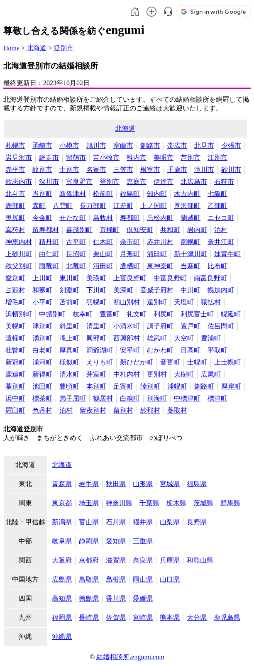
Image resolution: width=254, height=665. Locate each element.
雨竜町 (49, 265)
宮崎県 (143, 617)
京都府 (89, 560)
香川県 (116, 598)
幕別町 (15, 386)
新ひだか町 (136, 362)
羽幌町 (96, 302)
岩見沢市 (18, 157)
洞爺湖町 (99, 350)
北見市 (204, 145)
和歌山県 (200, 560)
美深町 (123, 289)
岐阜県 (62, 541)
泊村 (220, 229)
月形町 (130, 253)
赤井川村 (160, 241)
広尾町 (211, 374)
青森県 (62, 483)
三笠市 (123, 169)
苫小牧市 (106, 157)
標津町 (217, 398)
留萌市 (76, 157)
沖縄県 (62, 636)
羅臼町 (15, 410)
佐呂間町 (221, 326)
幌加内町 (221, 289)
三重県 (143, 541)
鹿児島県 (227, 617)
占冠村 (15, 289)
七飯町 (217, 193)
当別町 (42, 193)
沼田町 (103, 265)
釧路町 (204, 386)
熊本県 (170, 617)
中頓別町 (52, 314)
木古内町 (187, 193)
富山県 (89, 522)
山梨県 (170, 522)
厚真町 (69, 350)
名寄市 (96, 169)
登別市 (63, 47)
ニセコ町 (221, 217)
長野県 (197, 522)
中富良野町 (170, 277)
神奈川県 (119, 502)
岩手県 (89, 483)
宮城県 (170, 483)
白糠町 (130, 398)
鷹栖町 (130, 265)
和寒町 (42, 289)
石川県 (116, 522)
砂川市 (231, 169)
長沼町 (76, 253)
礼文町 (137, 314)
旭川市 (96, 145)
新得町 (42, 374)
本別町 (96, 386)
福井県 (143, 522)
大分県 (197, 617)
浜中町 (15, 398)
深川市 (49, 181)
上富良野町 (130, 277)
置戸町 (190, 326)
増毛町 (15, 302)
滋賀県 (116, 560)
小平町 (42, 302)
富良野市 (79, 181)
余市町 (130, 241)
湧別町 (42, 338)
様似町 (69, 362)
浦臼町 (157, 253)
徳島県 (89, 598)
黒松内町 (160, 217)
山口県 (170, 579)
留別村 (123, 410)
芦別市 (190, 157)
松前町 (103, 193)
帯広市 (177, 145)
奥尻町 (15, 217)
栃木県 (176, 502)
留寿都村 (45, 229)
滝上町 (69, 338)
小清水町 (126, 326)
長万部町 (93, 205)
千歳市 (177, 169)
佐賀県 (116, 617)
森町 (39, 205)
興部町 (96, 338)
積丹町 (49, 241)
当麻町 (190, 265)
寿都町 (130, 217)
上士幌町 (227, 362)
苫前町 (69, 302)
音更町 (170, 362)
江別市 (217, 157)
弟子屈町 (72, 398)
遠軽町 (15, 338)
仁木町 (103, 241)
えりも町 (99, 362)
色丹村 (42, 410)
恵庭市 (137, 181)
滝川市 (204, 169)
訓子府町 (160, 326)
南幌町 (190, 241)
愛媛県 (143, 598)
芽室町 (96, 374)
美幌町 (15, 326)
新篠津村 (72, 193)
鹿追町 (15, 374)
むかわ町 (160, 350)
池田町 (42, 386)
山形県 (143, 483)
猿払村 (211, 302)
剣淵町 (69, 289)
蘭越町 (190, 217)
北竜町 (76, 265)
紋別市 (42, 169)
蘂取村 (177, 410)
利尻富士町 (197, 314)
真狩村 (15, 229)
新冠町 (15, 362)
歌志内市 (18, 181)
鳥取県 (89, 579)
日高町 (190, 350)
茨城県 (203, 502)
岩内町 (197, 229)
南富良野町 (210, 277)
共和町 (170, 229)
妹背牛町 (227, 253)
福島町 (130, 193)
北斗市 (15, 193)
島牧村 (103, 217)
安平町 (130, 350)
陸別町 (150, 386)
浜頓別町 (18, 314)
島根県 (116, 579)
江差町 (123, 205)
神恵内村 (18, 241)
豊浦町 (211, 338)
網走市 (49, 157)
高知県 (62, 598)
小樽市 (69, 145)
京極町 (110, 229)
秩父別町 (18, 265)
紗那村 (150, 410)
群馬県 (230, 502)
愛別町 (15, 277)
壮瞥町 (15, 350)
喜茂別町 (79, 229)
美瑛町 (96, 277)
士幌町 (197, 362)
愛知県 (116, 541)
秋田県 (116, 483)
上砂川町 (18, 253)
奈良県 (143, 560)
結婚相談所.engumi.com (130, 656)
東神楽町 (160, 265)
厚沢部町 (187, 205)
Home (11, 47)
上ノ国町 (153, 205)
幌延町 (231, 314)
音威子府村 (156, 289)
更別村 (157, 374)
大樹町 (184, 374)
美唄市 (163, 157)
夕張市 (231, 145)
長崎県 (89, 617)
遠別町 (157, 302)
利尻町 (163, 314)
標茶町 (42, 398)
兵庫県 (170, 560)
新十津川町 (190, 253)
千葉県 (149, 502)
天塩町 (184, 302)
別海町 (157, 398)
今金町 (42, 217)
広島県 (62, 579)
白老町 (42, 350)
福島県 (197, 483)
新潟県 (62, 522)
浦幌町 (177, 386)
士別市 (69, 169)
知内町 (157, 193)
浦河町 (42, 362)
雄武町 (157, 338)
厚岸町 (231, 386)
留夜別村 (93, 410)
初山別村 (126, 302)
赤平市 (15, 169)
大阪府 (62, 560)
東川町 (69, 277)
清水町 (69, 374)
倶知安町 (140, 229)
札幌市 (15, 145)
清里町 (96, 326)
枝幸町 (83, 314)
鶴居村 (103, 398)
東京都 (62, 502)
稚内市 (137, 157)
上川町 (42, 277)
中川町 (190, 289)
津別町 (42, 326)
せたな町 (72, 217)
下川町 (96, 289)
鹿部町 (15, 205)
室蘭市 (123, 145)
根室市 (150, 169)
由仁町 (49, 253)
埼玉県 (89, 502)
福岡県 (62, 617)
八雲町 (63, 205)
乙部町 (217, 205)
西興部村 (126, 338)
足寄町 (123, 386)
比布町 (217, 265)
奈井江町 (221, 241)
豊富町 (110, 314)
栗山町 (103, 253)
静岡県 (89, 541)
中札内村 (126, 374)
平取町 (217, 350)
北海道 (36, 47)
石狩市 (224, 181)
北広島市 (194, 181)
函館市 (42, 145)
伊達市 (163, 181)
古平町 (76, 241)
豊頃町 (69, 386)
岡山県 (143, 579)
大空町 (184, 338)
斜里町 (69, 326)
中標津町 (187, 398)
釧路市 (150, 145)
